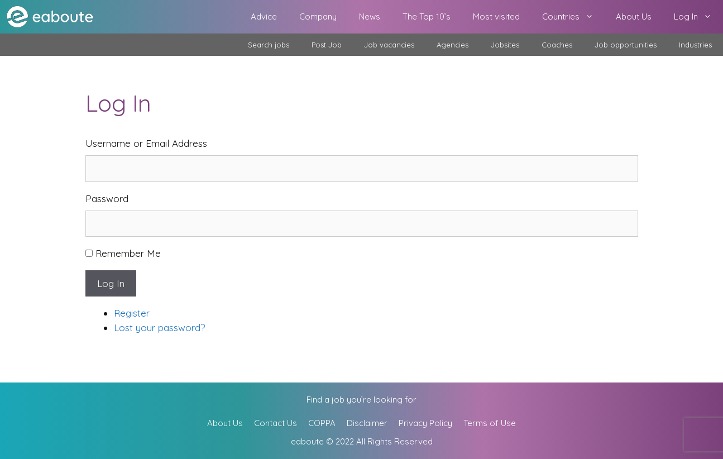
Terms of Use (489, 423)
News (369, 16)
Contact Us (275, 423)
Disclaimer (367, 423)
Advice (264, 16)
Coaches (557, 44)
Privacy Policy (425, 423)
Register (132, 313)
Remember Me (128, 253)
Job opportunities (626, 44)
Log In (698, 17)
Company (318, 16)
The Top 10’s (427, 16)
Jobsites (505, 44)
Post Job (327, 44)
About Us (634, 16)
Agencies (452, 44)
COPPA (322, 423)
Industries (695, 44)
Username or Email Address (146, 143)
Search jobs (268, 44)
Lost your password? (159, 327)
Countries (573, 17)
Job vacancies (389, 44)
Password (106, 198)
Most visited (496, 16)
